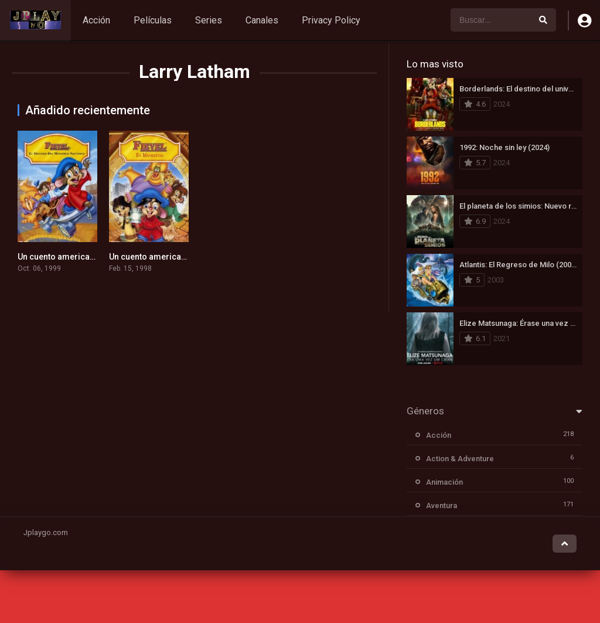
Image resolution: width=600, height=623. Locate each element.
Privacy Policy (331, 20)
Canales (262, 20)
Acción (96, 20)
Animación (444, 482)
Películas (153, 20)
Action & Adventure (460, 458)
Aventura (441, 505)
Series (208, 20)
